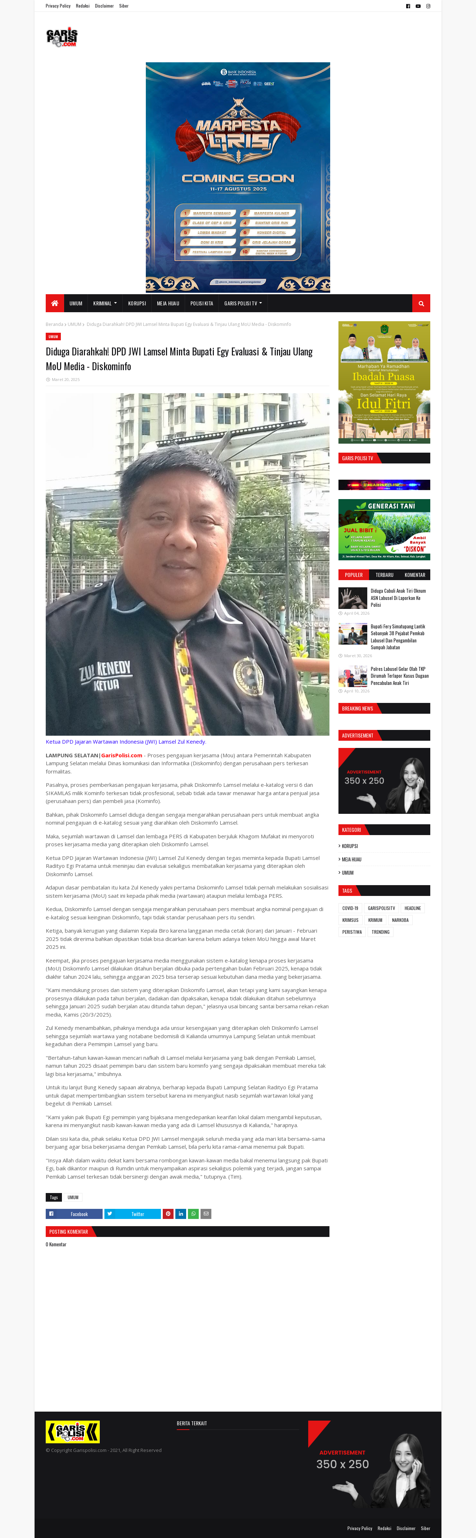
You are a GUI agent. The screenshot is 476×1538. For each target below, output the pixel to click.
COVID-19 (350, 908)
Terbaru (385, 574)
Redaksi (83, 6)
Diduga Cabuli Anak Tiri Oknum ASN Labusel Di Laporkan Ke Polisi (398, 597)
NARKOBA (400, 920)
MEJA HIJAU (352, 859)
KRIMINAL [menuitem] (102, 303)
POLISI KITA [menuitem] (201, 303)
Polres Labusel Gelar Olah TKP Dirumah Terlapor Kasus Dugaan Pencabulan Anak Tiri (400, 675)
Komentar (415, 574)
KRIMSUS (350, 920)
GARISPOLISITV (381, 908)
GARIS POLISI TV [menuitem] (240, 303)
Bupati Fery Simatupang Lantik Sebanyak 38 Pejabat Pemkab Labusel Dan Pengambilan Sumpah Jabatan (398, 637)
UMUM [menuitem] (75, 303)
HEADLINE (413, 908)
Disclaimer (104, 6)
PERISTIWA (352, 932)
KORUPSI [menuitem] (137, 303)
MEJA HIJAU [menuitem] (168, 303)
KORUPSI (350, 845)
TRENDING (381, 932)
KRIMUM (375, 920)
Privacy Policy (58, 6)
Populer (354, 574)
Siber (124, 6)
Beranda (54, 324)
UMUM (74, 324)
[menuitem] (55, 303)
